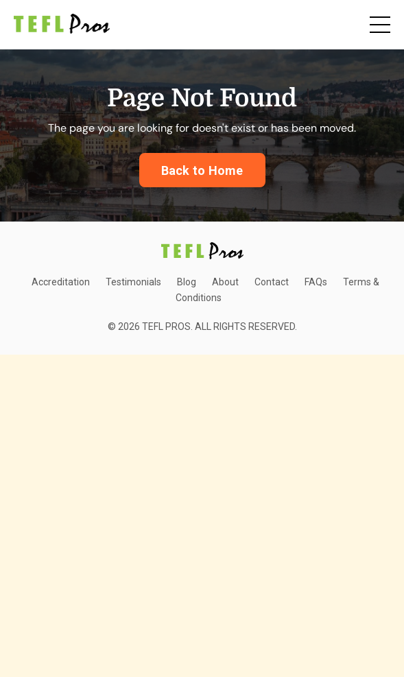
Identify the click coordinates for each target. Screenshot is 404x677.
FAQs (316, 281)
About (225, 281)
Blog (186, 281)
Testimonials (133, 281)
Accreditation (61, 281)
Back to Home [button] (202, 170)
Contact (271, 281)
